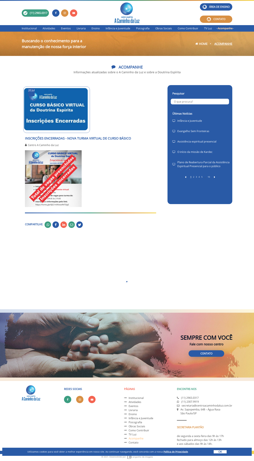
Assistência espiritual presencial (196, 141)
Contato (216, 19)
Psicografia (143, 28)
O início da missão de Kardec (195, 152)
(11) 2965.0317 (38, 13)
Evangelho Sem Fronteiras (193, 131)
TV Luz (208, 28)
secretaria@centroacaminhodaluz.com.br (207, 405)
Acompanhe (225, 28)
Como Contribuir (188, 28)
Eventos (66, 28)
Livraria (81, 28)
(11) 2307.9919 (190, 401)
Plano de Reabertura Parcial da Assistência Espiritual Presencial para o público (203, 164)
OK (220, 451)
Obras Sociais (163, 28)
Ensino (96, 28)
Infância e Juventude (118, 28)
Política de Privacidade (175, 451)
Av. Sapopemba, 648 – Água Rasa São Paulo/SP (200, 411)
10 (209, 177)
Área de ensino (216, 7)
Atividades (49, 28)
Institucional (29, 28)
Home (201, 44)
